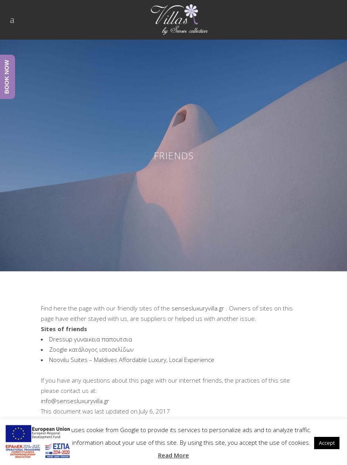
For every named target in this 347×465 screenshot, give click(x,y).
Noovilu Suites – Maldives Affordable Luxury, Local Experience (131, 360)
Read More (173, 455)
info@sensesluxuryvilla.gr (75, 401)
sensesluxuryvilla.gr (198, 308)
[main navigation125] (37, 442)
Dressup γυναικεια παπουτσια (90, 339)
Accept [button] (327, 442)
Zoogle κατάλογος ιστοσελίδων (91, 349)
